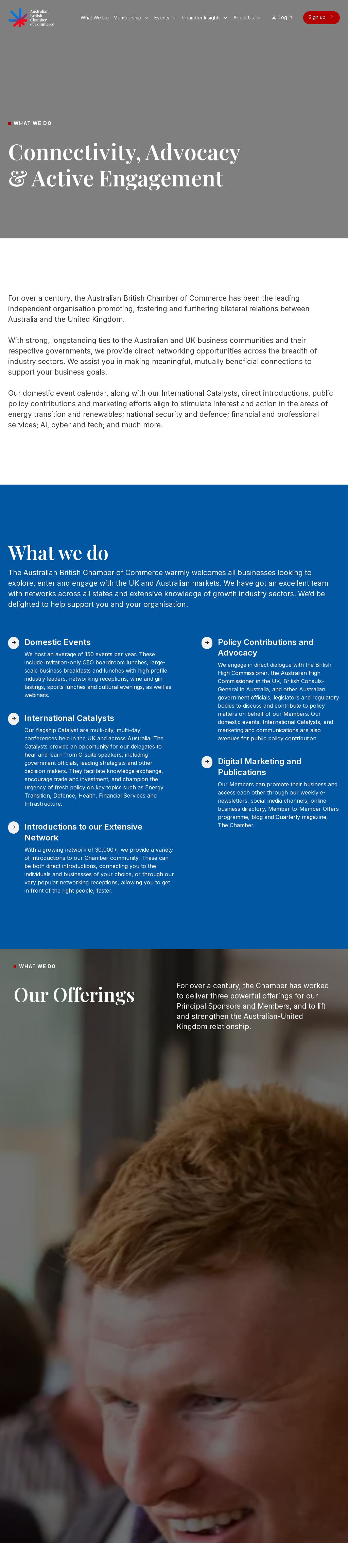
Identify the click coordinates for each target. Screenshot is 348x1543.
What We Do (95, 17)
